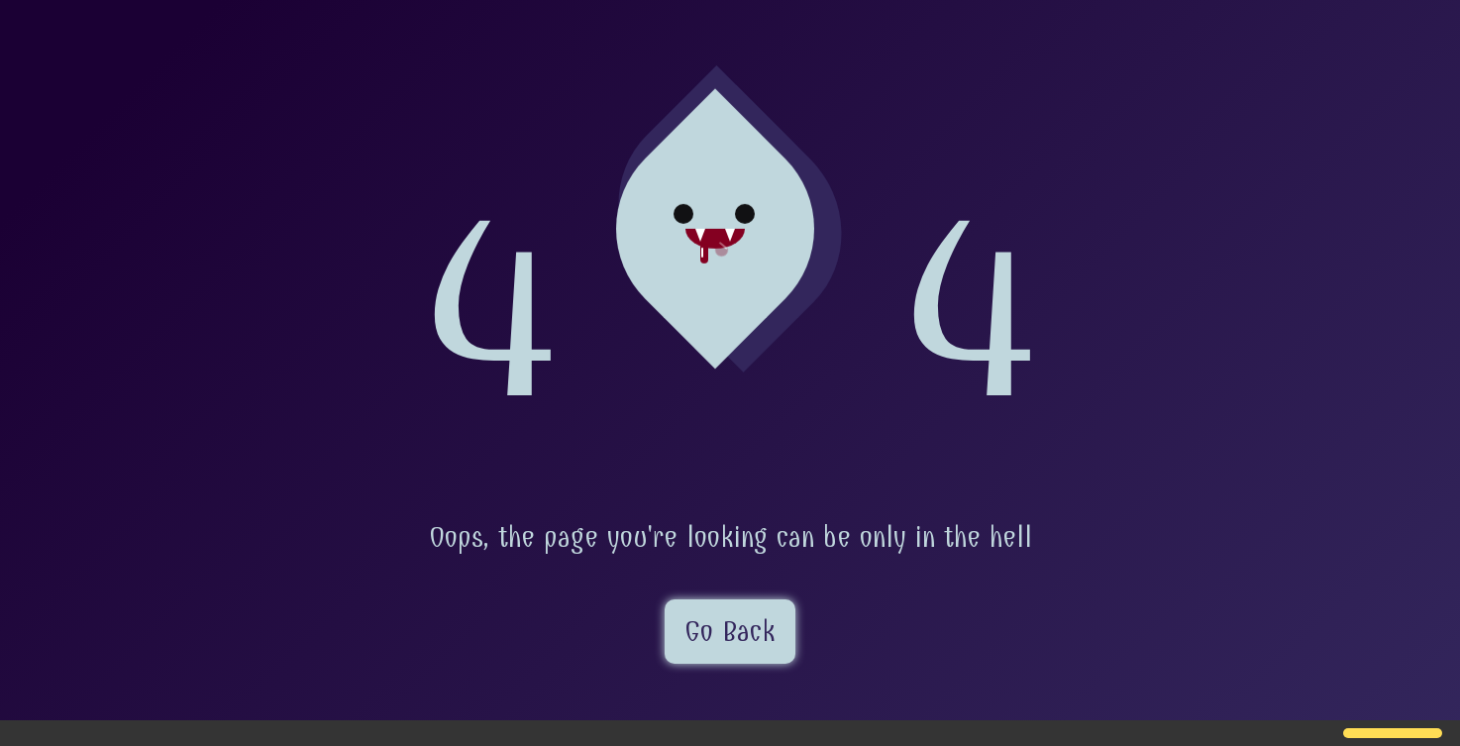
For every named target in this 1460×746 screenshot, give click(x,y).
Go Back (730, 631)
